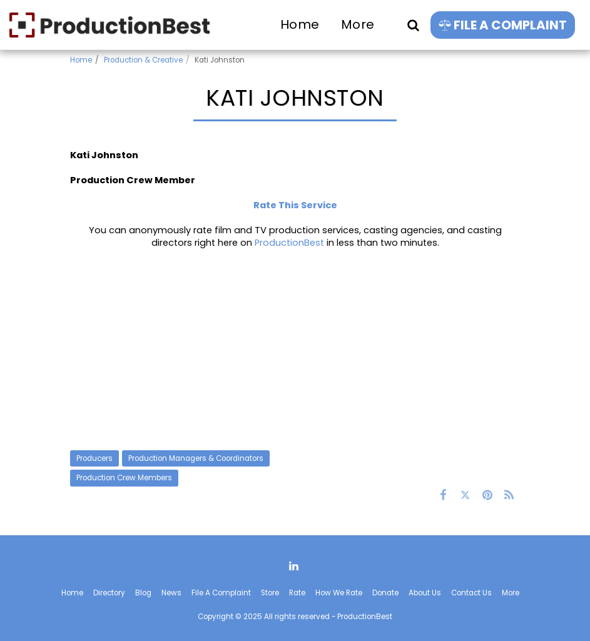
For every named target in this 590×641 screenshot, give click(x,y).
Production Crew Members (124, 478)
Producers (94, 458)
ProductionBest (289, 242)
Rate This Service (295, 205)
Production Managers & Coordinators (195, 458)
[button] (413, 24)
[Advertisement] (295, 349)
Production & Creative (143, 60)
